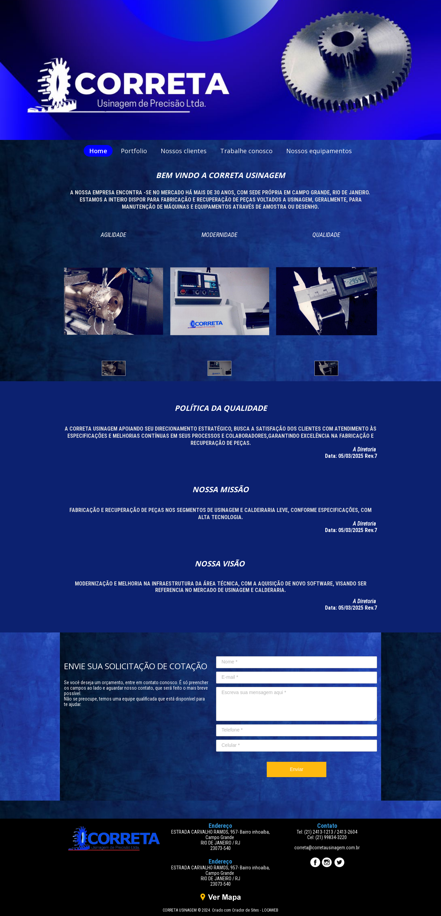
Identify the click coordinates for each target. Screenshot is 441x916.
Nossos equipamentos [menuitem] (319, 151)
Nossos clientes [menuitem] (184, 151)
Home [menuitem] (98, 151)
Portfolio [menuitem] (134, 151)
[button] (114, 368)
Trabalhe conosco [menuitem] (246, 151)
